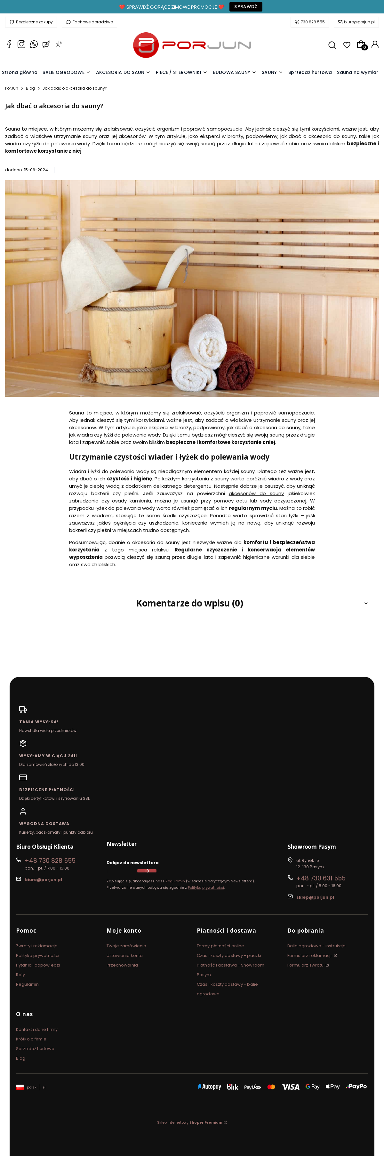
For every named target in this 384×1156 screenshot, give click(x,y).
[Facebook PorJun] (9, 45)
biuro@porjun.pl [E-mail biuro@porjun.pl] (43, 880)
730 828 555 (313, 22)
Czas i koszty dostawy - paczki (229, 955)
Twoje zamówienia (127, 946)
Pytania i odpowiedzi (38, 965)
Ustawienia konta (125, 955)
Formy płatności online (220, 946)
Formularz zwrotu (306, 965)
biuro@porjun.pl (359, 22)
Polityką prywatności (206, 887)
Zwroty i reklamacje (37, 946)
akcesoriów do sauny (256, 493)
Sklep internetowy (189, 1122)
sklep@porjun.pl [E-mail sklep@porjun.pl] (315, 897)
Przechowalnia (122, 965)
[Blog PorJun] (46, 45)
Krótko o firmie (31, 1039)
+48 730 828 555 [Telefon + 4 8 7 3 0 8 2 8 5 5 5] (50, 860)
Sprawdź (245, 7)
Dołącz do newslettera (133, 863)
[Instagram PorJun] (21, 45)
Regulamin (175, 881)
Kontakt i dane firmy (37, 1029)
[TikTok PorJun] (59, 45)
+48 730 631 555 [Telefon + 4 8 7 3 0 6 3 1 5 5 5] (321, 878)
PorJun (11, 88)
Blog (30, 88)
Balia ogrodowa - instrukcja (316, 946)
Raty (20, 975)
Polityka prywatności (37, 955)
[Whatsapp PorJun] (34, 45)
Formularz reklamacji (310, 955)
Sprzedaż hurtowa (35, 1049)
